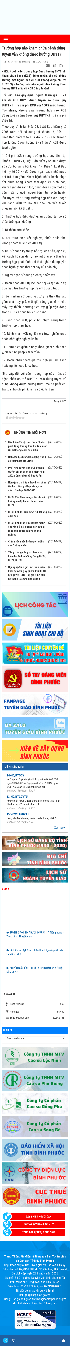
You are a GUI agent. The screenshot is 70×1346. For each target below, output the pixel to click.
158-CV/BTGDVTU (18, 814)
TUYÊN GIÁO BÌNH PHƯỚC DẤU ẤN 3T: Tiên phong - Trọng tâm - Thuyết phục (35, 934)
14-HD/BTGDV (15, 775)
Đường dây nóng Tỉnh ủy (39, 1224)
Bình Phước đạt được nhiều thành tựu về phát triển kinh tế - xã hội (35, 952)
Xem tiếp (59, 827)
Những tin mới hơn (30, 432)
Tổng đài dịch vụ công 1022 (38, 1232)
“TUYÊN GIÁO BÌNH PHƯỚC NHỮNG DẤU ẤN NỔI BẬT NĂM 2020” (35, 970)
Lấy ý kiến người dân (38, 1216)
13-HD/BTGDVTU (17, 796)
